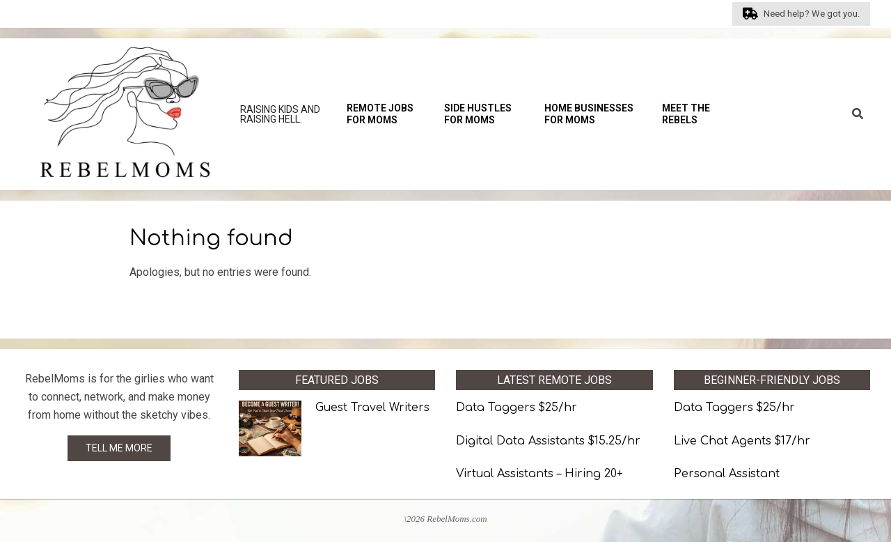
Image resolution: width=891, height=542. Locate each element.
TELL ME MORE (119, 448)
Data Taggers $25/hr (516, 407)
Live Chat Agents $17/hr (742, 441)
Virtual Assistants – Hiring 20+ (539, 473)
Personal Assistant (727, 473)
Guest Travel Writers (372, 407)
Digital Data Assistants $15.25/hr (548, 441)
